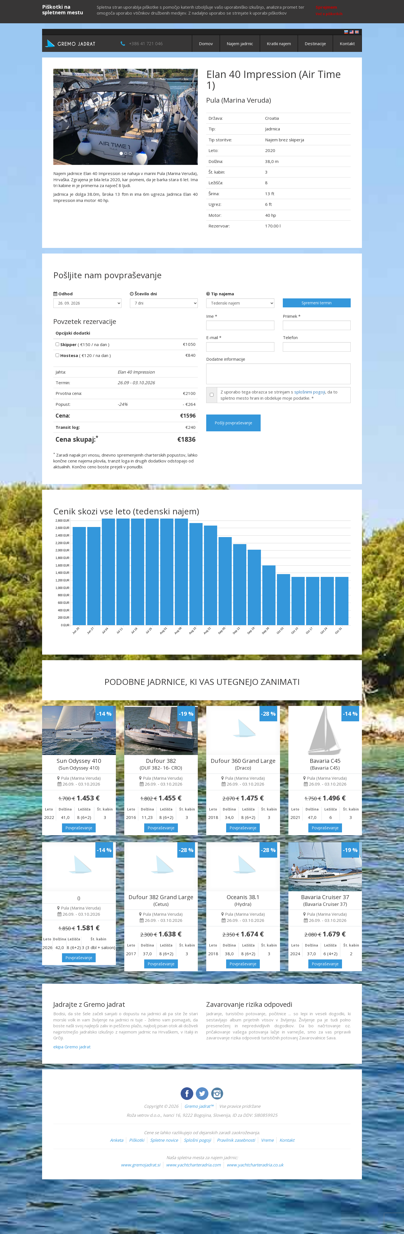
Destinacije (315, 43)
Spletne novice (164, 1140)
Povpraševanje (78, 827)
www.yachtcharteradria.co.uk (255, 1165)
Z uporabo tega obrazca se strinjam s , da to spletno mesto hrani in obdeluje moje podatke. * (279, 394)
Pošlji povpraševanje (233, 422)
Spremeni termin (317, 302)
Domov (206, 43)
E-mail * (213, 337)
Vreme (267, 1140)
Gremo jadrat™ (198, 1106)
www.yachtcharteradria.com (193, 1165)
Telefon (290, 337)
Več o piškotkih (329, 13)
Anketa (116, 1140)
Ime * (211, 316)
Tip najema (220, 293)
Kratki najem (279, 43)
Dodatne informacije (225, 359)
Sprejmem (326, 7)
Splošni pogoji (197, 1140)
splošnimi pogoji (309, 392)
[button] (64, 117)
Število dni (143, 293)
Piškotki (136, 1140)
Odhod (63, 293)
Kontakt (347, 43)
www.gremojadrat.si (140, 1165)
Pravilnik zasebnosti (236, 1140)
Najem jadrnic (240, 43)
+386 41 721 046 (146, 43)
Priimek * (291, 316)
